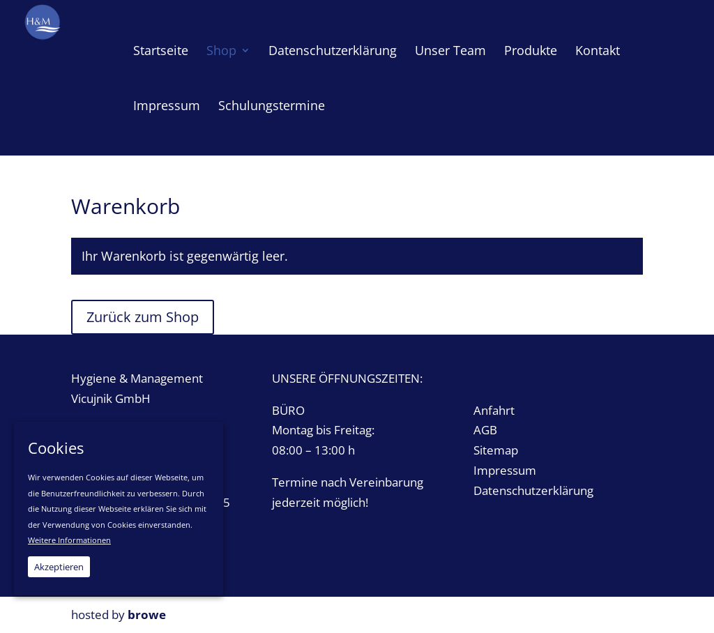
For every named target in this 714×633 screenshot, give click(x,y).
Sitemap (495, 450)
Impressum (504, 470)
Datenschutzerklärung (533, 490)
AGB (485, 430)
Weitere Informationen (69, 540)
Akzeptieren (59, 566)
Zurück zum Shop (142, 316)
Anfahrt (494, 410)
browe (147, 615)
